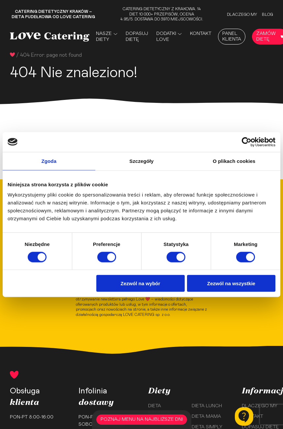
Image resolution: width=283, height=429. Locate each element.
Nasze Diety (104, 36)
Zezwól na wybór (140, 283)
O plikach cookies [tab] (234, 161)
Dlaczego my (242, 14)
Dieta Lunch (207, 406)
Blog (267, 14)
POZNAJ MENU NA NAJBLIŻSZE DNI (142, 419)
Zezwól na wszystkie (231, 283)
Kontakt (200, 33)
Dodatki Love (166, 36)
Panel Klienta (231, 36)
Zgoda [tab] (49, 161)
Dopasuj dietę (137, 36)
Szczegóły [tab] (141, 161)
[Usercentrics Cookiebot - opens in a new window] (246, 142)
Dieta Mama (206, 416)
